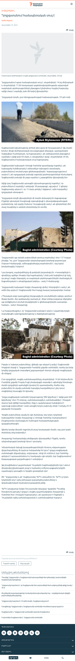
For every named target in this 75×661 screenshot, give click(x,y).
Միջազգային (8, 10)
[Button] (70, 29)
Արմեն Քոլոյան (6, 20)
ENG (47, 658)
